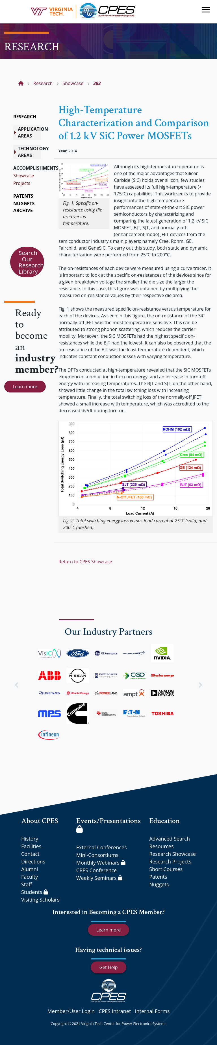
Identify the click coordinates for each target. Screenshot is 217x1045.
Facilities (31, 846)
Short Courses (166, 869)
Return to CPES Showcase (85, 562)
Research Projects (170, 861)
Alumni (29, 869)
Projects (21, 183)
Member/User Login (71, 1011)
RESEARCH (24, 117)
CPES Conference (96, 870)
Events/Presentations (108, 824)
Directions (33, 861)
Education (164, 821)
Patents (158, 876)
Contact (30, 853)
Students (34, 892)
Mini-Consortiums (97, 855)
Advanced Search (169, 838)
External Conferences (101, 847)
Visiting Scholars (40, 899)
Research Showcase (172, 853)
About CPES (39, 821)
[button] (16, 684)
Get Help (108, 967)
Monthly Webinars (100, 862)
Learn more (25, 386)
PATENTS (23, 196)
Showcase (23, 176)
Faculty (29, 876)
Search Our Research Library (31, 262)
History (29, 838)
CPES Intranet (115, 1011)
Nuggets (159, 884)
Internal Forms (152, 1011)
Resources (161, 846)
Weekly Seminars (99, 877)
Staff (26, 884)
